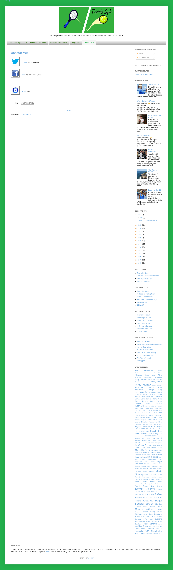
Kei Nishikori (157, 455)
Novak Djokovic (145, 489)
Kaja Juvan (154, 450)
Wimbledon (140, 533)
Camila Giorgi (151, 399)
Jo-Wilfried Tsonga (143, 445)
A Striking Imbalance (144, 326)
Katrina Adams (146, 454)
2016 (140, 238)
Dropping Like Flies (144, 318)
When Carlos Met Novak (146, 101)
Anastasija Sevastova (142, 382)
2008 (140, 263)
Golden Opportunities (144, 297)
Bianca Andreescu (155, 397)
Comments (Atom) (27, 114)
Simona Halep (148, 512)
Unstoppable (141, 361)
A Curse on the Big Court (146, 294)
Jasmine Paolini (145, 443)
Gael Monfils (141, 433)
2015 (140, 241)
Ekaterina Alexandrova (149, 422)
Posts (140, 54)
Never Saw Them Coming (146, 353)
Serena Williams (145, 509)
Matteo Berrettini (155, 479)
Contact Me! (89, 42)
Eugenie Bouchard (142, 427)
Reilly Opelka (157, 498)
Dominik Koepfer (140, 419)
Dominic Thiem (156, 417)
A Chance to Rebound (145, 350)
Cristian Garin (158, 408)
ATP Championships (144, 370)
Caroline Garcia (142, 404)
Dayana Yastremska (141, 415)
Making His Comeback (152, 151)
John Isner (140, 447)
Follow (24, 63)
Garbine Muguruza (155, 434)
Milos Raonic (149, 481)
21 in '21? (140, 305)
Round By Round (143, 315)
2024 (140, 215)
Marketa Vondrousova (142, 477)
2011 (140, 254)
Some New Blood (143, 323)
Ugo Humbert (153, 526)
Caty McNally (158, 406)
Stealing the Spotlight (144, 278)
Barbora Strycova (149, 394)
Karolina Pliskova (149, 452)
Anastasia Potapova (155, 379)
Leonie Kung (149, 461)
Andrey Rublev (156, 382)
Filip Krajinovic (154, 429)
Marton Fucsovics (141, 479)
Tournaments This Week (36, 42)
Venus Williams (148, 528)
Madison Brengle (146, 466)
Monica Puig (146, 484)
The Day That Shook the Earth (148, 276)
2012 (140, 250)
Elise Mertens (157, 424)
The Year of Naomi (144, 358)
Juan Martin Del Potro (148, 448)
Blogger (91, 558)
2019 (140, 231)
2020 (140, 228)
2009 (140, 260)
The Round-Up (153, 85)
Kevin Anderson (141, 457)
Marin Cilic (156, 474)
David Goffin (157, 413)
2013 (140, 247)
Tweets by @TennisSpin (143, 74)
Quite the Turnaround (144, 320)
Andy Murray (143, 384)
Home (69, 110)
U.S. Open (143, 526)
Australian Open (142, 392)
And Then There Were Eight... (148, 299)
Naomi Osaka (141, 486)
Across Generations (144, 347)
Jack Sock (152, 440)
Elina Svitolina (147, 424)
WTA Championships (154, 531)
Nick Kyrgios (156, 486)
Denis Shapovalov (155, 415)
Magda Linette (139, 468)
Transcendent (142, 332)
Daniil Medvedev (152, 411)
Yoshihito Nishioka (152, 533)
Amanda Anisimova (143, 377)
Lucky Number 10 (154, 190)
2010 (140, 257)
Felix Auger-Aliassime (142, 429)
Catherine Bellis (149, 406)
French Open (156, 431)
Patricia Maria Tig (151, 491)
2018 (140, 235)
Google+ (8, 1)
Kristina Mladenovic (148, 459)
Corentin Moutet (149, 408)
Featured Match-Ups (59, 42)
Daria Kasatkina (147, 413)
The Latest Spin (15, 42)
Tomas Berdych (150, 524)
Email (24, 91)
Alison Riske (157, 375)
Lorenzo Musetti (150, 464)
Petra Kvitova (148, 494)
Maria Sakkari (148, 471)
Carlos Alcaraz (156, 401)
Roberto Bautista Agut (144, 501)
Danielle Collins (140, 410)
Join (23, 74)
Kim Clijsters (152, 457)
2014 (140, 244)
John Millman (152, 447)
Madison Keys (157, 466)
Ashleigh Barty (154, 390)
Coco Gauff (139, 408)
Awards (153, 392)
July (141, 217)
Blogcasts (76, 42)
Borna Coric (140, 399)
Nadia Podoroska (156, 484)
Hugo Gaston (146, 438)
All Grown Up (142, 302)
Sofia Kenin (148, 514)
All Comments (143, 58)
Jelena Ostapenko (156, 443)
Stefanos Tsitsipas (151, 517)
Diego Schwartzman (142, 417)
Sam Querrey (152, 504)
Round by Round (143, 273)
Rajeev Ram (147, 498)
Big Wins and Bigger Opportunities (149, 344)
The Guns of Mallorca (152, 171)
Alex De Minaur (156, 373)
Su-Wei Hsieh (147, 519)
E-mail (48, 552)
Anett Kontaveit (157, 385)
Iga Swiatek (157, 438)
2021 (140, 225)
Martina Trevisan (157, 477)
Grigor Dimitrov (150, 436)
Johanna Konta (157, 445)
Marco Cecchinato (150, 468)
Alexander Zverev (142, 375)
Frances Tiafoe (144, 431)
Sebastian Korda (155, 506)
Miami (137, 481)
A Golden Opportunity (145, 355)
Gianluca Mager (140, 436)
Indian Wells (141, 440)
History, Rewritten (143, 135)
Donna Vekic (152, 420)
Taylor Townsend (151, 521)
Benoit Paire (145, 396)
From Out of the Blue (144, 329)
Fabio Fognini (156, 427)
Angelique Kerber (144, 387)
